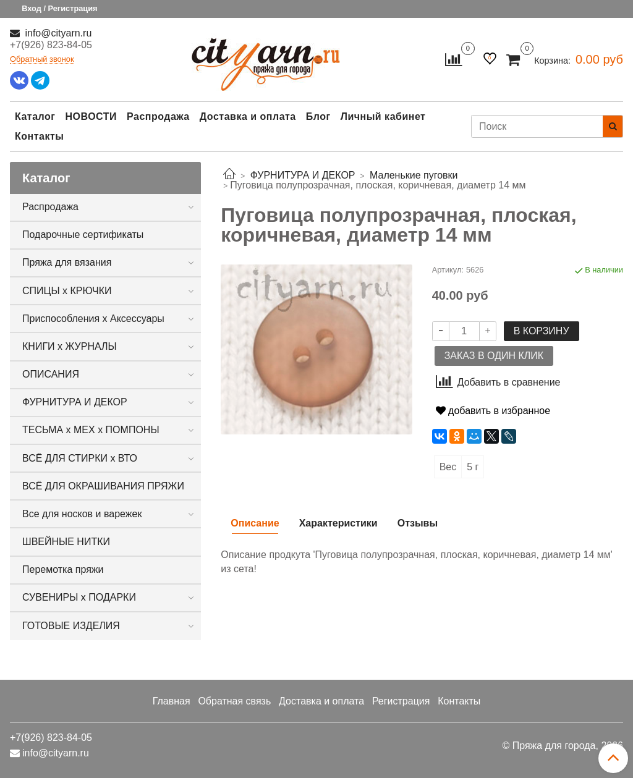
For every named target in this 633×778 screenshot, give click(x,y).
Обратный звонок (42, 60)
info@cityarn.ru (56, 33)
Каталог (35, 116)
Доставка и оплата (248, 116)
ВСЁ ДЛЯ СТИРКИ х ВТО (79, 458)
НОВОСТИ (91, 116)
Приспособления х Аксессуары (93, 318)
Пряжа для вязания (66, 262)
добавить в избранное (493, 410)
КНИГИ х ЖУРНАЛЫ (69, 346)
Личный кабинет (383, 116)
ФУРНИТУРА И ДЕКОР (74, 402)
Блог (318, 116)
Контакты (39, 136)
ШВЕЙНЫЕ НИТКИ (66, 541)
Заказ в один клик (493, 355)
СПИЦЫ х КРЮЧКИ (67, 290)
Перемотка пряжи (62, 569)
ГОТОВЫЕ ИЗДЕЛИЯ (71, 625)
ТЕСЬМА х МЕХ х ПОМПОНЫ (90, 430)
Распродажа (158, 116)
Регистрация (401, 701)
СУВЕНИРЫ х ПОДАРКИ (79, 597)
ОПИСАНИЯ (50, 374)
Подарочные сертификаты (82, 234)
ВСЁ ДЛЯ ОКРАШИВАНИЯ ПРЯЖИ (103, 486)
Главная (171, 701)
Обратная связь (234, 701)
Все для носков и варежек (82, 514)
